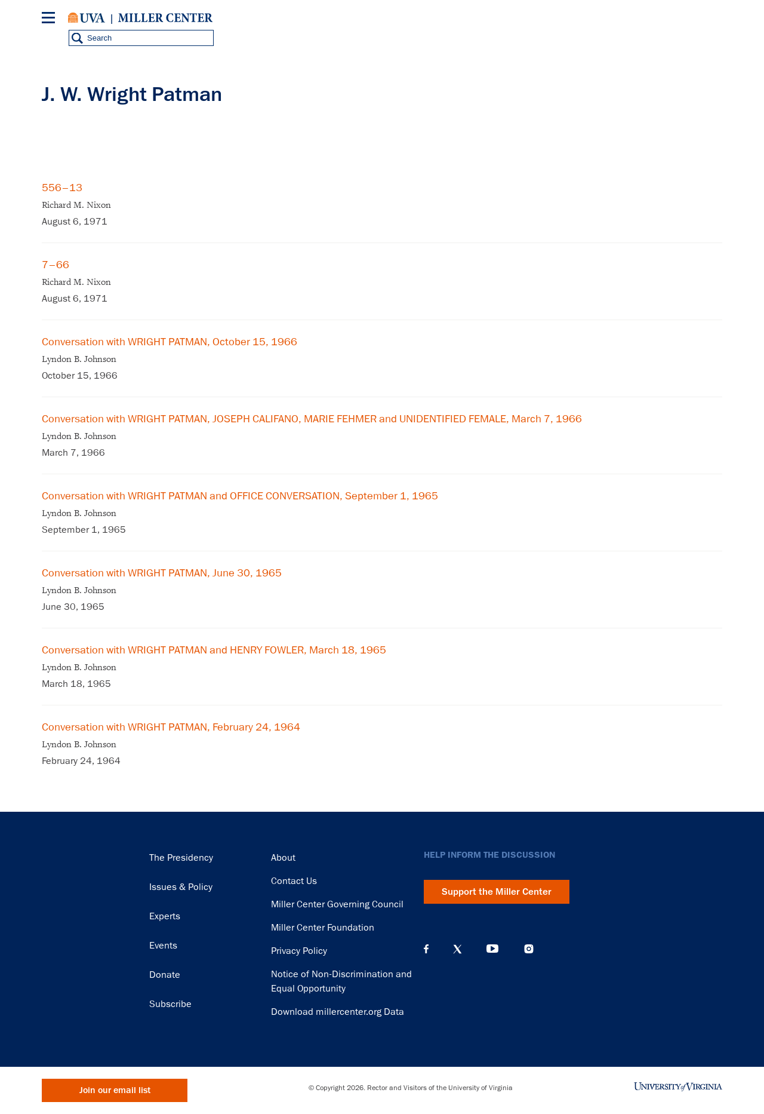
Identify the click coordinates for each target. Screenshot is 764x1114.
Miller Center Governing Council (337, 904)
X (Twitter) (457, 949)
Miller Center (165, 18)
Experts (164, 916)
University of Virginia (86, 18)
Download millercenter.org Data (337, 1012)
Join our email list (114, 1090)
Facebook (426, 949)
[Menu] (51, 19)
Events (163, 946)
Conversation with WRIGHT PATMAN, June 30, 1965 (162, 572)
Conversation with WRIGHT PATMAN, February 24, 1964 (171, 727)
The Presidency (181, 858)
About (283, 858)
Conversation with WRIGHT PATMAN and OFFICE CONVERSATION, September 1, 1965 (240, 495)
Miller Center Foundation (322, 928)
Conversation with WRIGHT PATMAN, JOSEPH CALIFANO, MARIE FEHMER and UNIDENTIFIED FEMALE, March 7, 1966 (312, 418)
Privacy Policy (299, 951)
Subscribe (170, 1004)
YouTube (492, 949)
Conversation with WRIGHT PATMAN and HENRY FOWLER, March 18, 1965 (214, 649)
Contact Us (294, 881)
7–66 (55, 264)
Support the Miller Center (497, 892)
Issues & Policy (180, 887)
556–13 (62, 187)
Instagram (529, 949)
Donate (164, 975)
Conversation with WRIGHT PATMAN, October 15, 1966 (169, 341)
